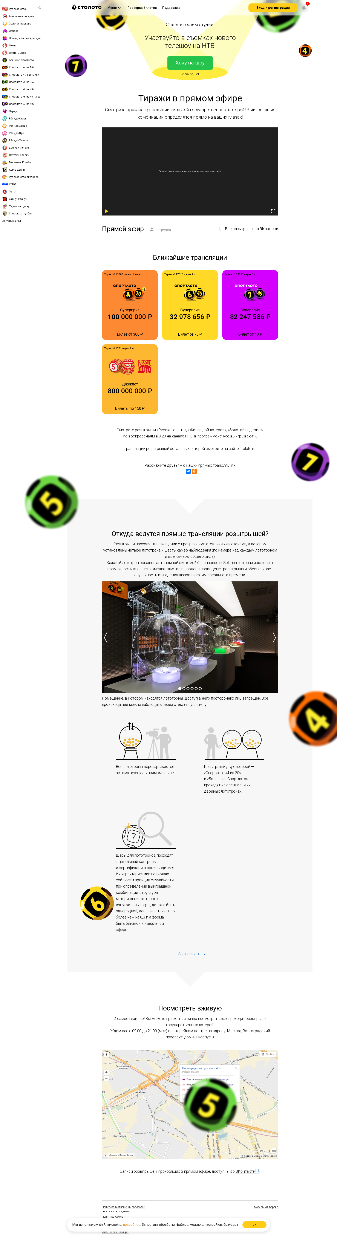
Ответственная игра (115, 1231)
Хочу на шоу (190, 63)
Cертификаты (190, 954)
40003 (163, 171)
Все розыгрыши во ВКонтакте (251, 228)
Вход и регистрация (273, 8)
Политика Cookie (112, 1216)
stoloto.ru (247, 448)
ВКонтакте (247, 1171)
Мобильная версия (266, 1207)
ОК (255, 1224)
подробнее (131, 1225)
